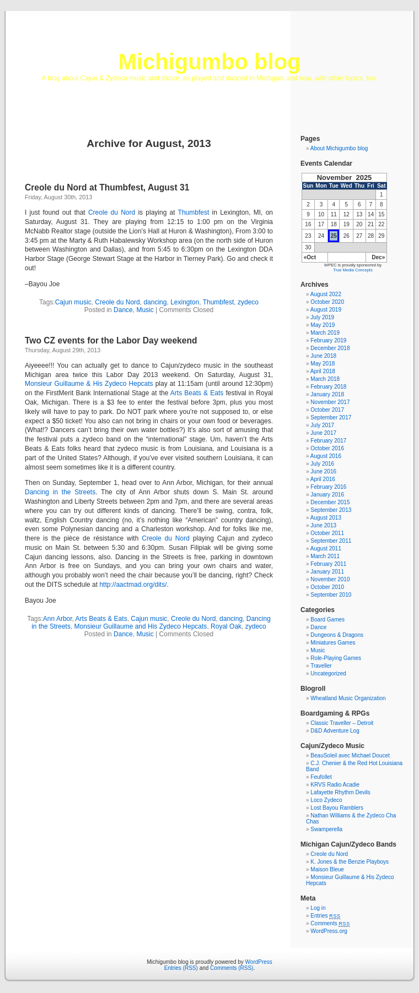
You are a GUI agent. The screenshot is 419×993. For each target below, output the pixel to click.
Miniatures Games (332, 643)
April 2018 (322, 371)
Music (144, 310)
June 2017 (323, 433)
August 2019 (325, 310)
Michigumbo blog (209, 62)
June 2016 (323, 471)
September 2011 (330, 541)
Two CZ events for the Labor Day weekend (111, 340)
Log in (317, 908)
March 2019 (325, 333)
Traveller (321, 666)
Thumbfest (194, 212)
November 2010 (330, 579)
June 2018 (323, 356)
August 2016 (325, 456)
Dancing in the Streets (60, 492)
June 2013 (323, 525)
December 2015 (330, 502)
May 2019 (322, 325)
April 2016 (322, 479)
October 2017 (327, 410)
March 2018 (325, 379)
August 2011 (325, 548)
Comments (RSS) (231, 968)
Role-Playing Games (335, 658)
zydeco (248, 302)
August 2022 (325, 294)
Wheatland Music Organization (347, 698)
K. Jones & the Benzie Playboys (349, 862)
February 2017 (328, 441)
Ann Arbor (57, 619)
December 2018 (330, 348)
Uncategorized (328, 673)
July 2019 (322, 317)
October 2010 (327, 587)
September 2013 (330, 510)
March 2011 (325, 556)
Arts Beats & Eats (196, 393)
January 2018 (327, 394)
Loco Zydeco (326, 800)
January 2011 (327, 572)
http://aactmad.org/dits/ (132, 584)
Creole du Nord (111, 212)
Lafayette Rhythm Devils (340, 792)
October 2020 (327, 302)
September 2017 (330, 417)
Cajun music (73, 302)
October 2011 (327, 533)
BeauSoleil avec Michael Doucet (349, 755)
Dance (123, 310)
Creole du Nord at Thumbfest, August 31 (107, 187)
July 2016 (322, 464)
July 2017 (322, 425)
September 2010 (330, 595)
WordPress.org (328, 931)
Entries (325, 916)
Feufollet (320, 777)
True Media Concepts (352, 270)
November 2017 (330, 402)
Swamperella (326, 829)
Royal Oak (226, 626)
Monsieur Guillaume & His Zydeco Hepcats (89, 384)
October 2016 (327, 448)
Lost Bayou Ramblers (336, 808)
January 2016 (327, 495)
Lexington (184, 302)
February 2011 (328, 564)
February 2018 (328, 387)
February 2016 (328, 487)
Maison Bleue (327, 869)
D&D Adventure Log (334, 731)
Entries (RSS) (181, 968)
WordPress (258, 962)
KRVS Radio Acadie (334, 785)
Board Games (327, 619)
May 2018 (322, 364)
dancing (154, 302)
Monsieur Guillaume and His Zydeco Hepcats (140, 626)
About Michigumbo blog (339, 148)
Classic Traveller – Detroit (341, 723)
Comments (330, 923)
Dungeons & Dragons (336, 635)
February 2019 (328, 340)
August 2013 (325, 518)
